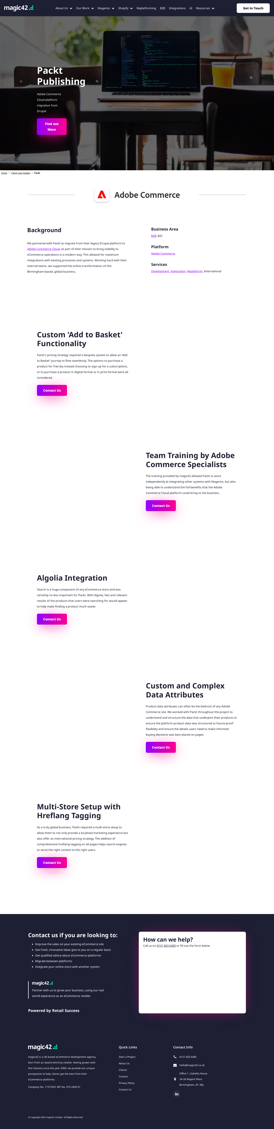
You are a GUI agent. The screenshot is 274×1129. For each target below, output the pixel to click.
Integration (178, 271)
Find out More (52, 127)
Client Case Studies (20, 172)
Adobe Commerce (163, 253)
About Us (124, 1063)
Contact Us (52, 390)
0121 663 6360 (166, 946)
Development (160, 271)
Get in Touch (253, 8)
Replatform (194, 271)
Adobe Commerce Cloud (43, 249)
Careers (123, 1076)
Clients (123, 1070)
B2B (153, 236)
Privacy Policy (127, 1083)
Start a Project (127, 1056)
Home (4, 172)
